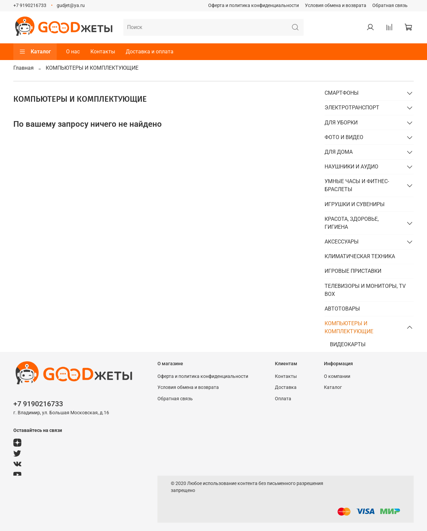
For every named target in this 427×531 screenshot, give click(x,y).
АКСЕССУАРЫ (342, 241)
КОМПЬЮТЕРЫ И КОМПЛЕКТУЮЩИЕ (349, 327)
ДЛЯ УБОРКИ (341, 122)
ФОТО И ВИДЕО (344, 137)
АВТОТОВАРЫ (342, 309)
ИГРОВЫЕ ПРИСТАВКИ (353, 271)
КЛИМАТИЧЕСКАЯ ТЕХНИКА (360, 256)
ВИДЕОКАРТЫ (348, 344)
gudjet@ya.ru (71, 5)
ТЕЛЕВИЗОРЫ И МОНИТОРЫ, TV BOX (365, 290)
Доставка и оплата (149, 51)
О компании (337, 376)
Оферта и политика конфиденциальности (253, 5)
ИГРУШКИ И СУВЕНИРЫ (355, 204)
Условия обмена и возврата (335, 5)
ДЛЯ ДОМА (339, 152)
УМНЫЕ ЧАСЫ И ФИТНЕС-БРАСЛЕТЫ (357, 185)
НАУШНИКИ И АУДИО (351, 166)
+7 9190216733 (29, 5)
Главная (23, 68)
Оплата (283, 399)
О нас (73, 51)
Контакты (102, 51)
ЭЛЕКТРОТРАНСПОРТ (352, 107)
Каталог (35, 51)
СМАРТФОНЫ (342, 93)
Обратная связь (390, 5)
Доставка (286, 387)
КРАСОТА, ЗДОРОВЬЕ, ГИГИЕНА (352, 223)
